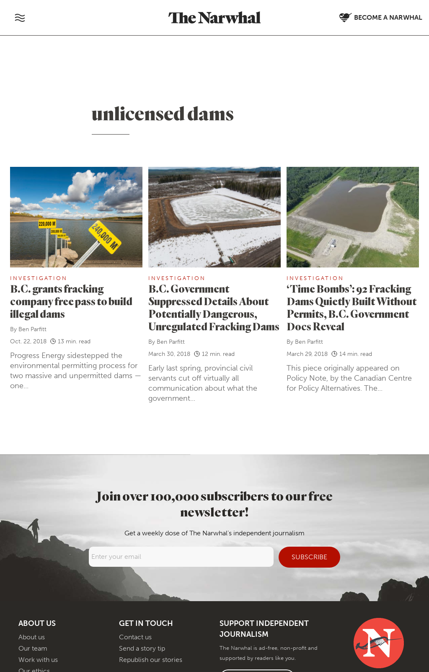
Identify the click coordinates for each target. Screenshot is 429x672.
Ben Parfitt (32, 329)
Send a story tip (142, 648)
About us (31, 637)
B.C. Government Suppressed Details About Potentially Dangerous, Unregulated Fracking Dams (213, 307)
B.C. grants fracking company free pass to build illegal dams (71, 301)
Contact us (135, 637)
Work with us (38, 660)
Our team (32, 648)
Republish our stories (150, 660)
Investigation (38, 278)
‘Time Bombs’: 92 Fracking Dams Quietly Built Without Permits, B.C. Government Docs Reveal (351, 307)
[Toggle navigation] (19, 17)
